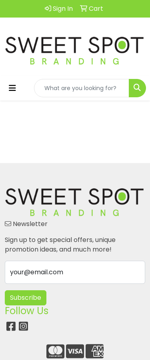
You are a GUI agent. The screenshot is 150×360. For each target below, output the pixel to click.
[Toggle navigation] (12, 88)
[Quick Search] (81, 88)
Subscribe (25, 297)
